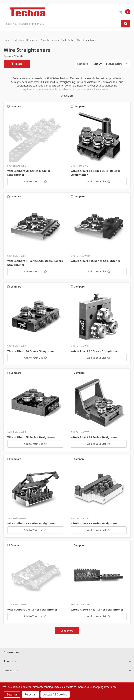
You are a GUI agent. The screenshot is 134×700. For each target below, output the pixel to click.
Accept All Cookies (55, 694)
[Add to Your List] (35, 181)
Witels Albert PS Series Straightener (95, 437)
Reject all (30, 694)
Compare (82, 63)
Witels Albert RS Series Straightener (95, 523)
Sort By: (98, 63)
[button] (17, 64)
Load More (67, 630)
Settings (12, 694)
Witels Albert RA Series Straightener (31, 351)
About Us (10, 661)
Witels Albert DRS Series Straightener (32, 609)
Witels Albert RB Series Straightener (95, 351)
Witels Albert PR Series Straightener (31, 437)
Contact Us (11, 670)
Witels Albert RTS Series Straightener (95, 261)
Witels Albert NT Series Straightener (31, 523)
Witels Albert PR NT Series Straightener (97, 609)
